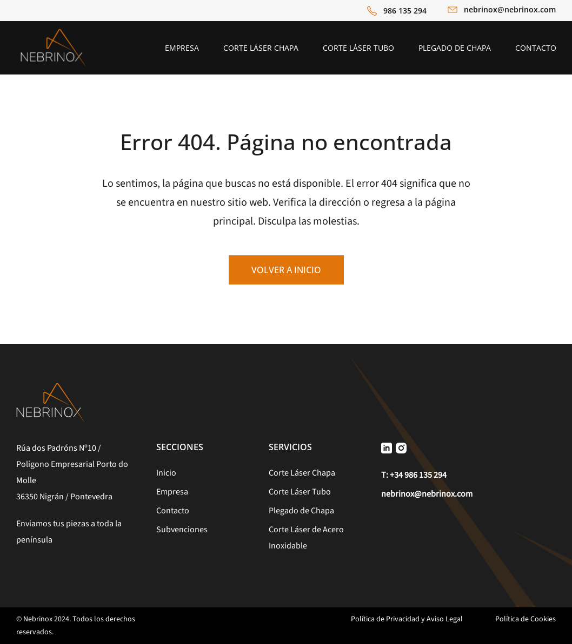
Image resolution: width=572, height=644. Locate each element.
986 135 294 (405, 10)
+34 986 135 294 (418, 475)
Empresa (172, 492)
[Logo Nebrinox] (53, 32)
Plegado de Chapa (301, 511)
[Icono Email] (452, 11)
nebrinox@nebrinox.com (510, 9)
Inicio (166, 473)
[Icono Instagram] (401, 447)
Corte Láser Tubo (300, 492)
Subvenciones (182, 529)
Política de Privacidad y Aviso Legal (407, 619)
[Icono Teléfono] (372, 10)
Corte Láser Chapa (302, 473)
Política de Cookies (525, 619)
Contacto (172, 511)
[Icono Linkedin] (386, 447)
